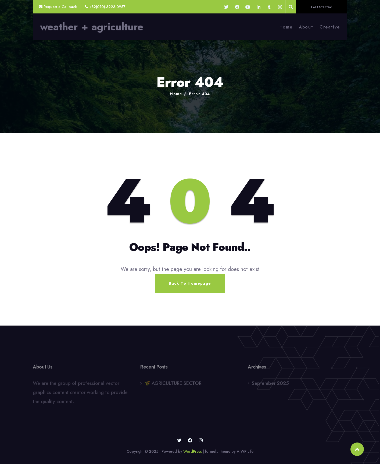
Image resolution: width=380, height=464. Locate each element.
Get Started (321, 7)
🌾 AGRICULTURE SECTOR (173, 384)
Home (285, 27)
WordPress (192, 451)
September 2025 (270, 384)
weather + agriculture (91, 27)
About (306, 27)
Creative (330, 27)
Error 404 (199, 94)
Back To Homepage (190, 283)
